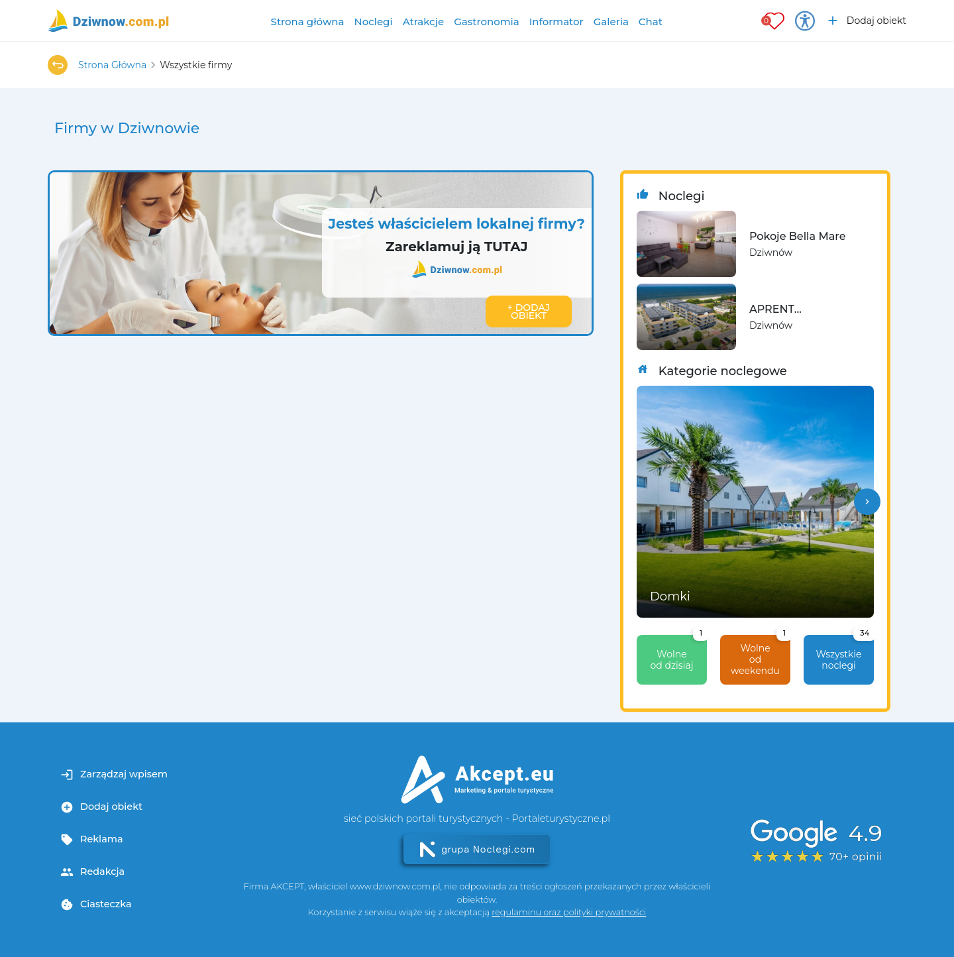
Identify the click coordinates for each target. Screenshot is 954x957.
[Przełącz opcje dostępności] (805, 20)
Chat (650, 21)
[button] (867, 501)
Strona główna (307, 21)
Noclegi (373, 21)
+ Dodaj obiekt (528, 311)
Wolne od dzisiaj (678, 653)
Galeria (611, 21)
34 (864, 633)
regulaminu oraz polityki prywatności (569, 912)
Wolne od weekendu (760, 656)
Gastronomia (486, 21)
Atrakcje (424, 21)
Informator (556, 21)
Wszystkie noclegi (845, 653)
